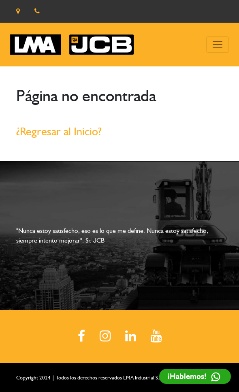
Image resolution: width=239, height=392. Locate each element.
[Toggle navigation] (217, 44)
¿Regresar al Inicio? (59, 131)
